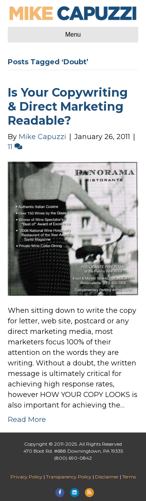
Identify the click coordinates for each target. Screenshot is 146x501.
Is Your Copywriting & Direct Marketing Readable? (68, 106)
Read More (27, 419)
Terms (129, 477)
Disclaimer (107, 477)
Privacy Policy (26, 477)
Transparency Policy (68, 477)
